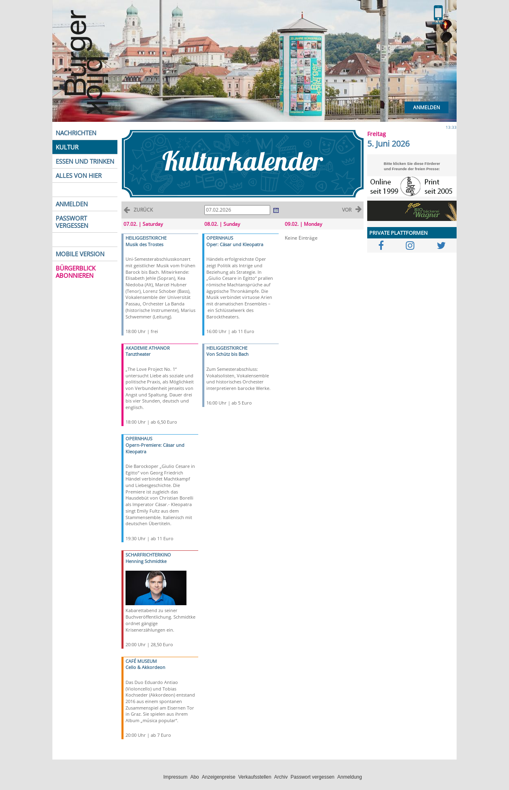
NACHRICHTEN (76, 133)
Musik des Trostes (144, 244)
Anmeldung (349, 777)
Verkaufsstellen (254, 777)
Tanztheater (138, 354)
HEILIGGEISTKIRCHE (146, 238)
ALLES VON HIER (79, 175)
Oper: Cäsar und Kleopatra (234, 244)
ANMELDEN (72, 204)
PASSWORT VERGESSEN (72, 221)
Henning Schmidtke (146, 561)
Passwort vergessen (312, 777)
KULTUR (67, 147)
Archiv (281, 777)
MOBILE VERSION (80, 254)
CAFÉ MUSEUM (141, 661)
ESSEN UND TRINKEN (85, 161)
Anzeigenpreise (219, 777)
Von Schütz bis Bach (227, 354)
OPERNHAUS (139, 438)
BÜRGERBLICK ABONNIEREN (75, 271)
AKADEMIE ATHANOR (148, 348)
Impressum (175, 777)
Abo (194, 777)
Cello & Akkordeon (145, 667)
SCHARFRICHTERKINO (148, 555)
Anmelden (426, 107)
